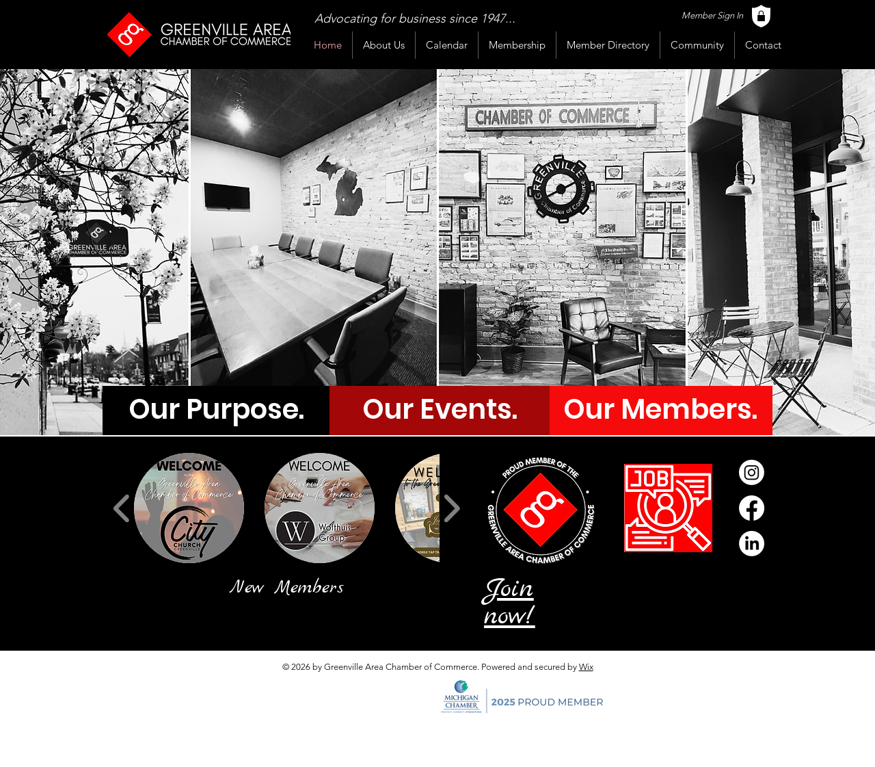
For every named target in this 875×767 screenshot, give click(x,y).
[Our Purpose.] (216, 409)
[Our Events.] (439, 409)
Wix (586, 667)
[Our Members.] (660, 409)
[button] (189, 508)
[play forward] (451, 508)
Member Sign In (712, 15)
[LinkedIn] (751, 543)
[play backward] (122, 508)
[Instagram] (751, 472)
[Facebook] (751, 508)
